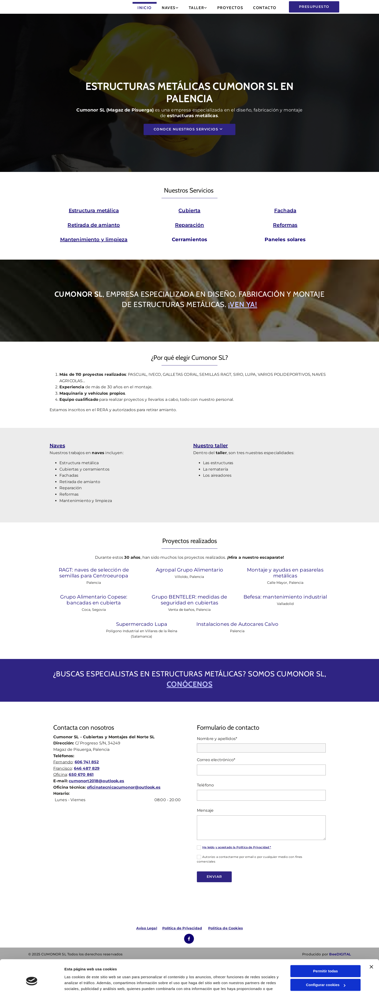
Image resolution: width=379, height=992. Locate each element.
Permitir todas (325, 945)
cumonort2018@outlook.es (96, 799)
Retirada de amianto (94, 225)
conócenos (189, 702)
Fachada (285, 210)
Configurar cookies (325, 959)
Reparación (189, 225)
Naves (57, 450)
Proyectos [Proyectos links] (230, 7)
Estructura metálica (94, 210)
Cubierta (189, 210)
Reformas (285, 225)
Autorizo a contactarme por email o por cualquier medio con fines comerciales (249, 878)
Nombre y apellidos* (217, 757)
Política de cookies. (200, 969)
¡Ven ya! (242, 304)
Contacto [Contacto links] (264, 7)
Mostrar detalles (78, 982)
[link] (170, 7)
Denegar (325, 973)
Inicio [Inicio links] (144, 7)
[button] (314, 7)
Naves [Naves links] (169, 7)
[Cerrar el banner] (371, 941)
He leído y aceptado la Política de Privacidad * (236, 866)
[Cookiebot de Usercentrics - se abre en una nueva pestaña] (31, 982)
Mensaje (205, 829)
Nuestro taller (210, 450)
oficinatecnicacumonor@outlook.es (124, 806)
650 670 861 (81, 793)
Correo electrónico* (216, 778)
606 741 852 (87, 780)
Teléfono (205, 803)
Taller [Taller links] (196, 7)
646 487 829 (87, 787)
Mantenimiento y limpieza (94, 239)
